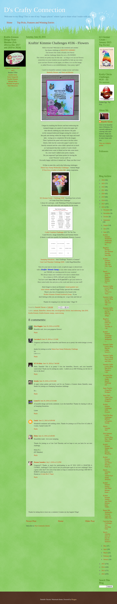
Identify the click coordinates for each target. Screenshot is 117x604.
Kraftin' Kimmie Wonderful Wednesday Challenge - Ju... (107, 239)
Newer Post (31, 521)
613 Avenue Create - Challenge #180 (52, 198)
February (106, 556)
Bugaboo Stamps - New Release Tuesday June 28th (108, 251)
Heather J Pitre (12, 72)
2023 (103, 183)
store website (45, 289)
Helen (36, 436)
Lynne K (37, 401)
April (105, 549)
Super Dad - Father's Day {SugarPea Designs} (108, 398)
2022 (103, 187)
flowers (68, 310)
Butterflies (42, 310)
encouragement (60, 310)
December (106, 210)
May (105, 546)
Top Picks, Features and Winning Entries (35, 22)
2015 (103, 564)
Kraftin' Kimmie (13, 79)
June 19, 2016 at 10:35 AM (47, 381)
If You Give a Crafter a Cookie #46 (54, 170)
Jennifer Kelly (12, 75)
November (106, 213)
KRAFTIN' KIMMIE (68, 50)
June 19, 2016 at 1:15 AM (50, 339)
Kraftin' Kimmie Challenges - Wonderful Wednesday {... (108, 336)
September (106, 220)
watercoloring (59, 313)
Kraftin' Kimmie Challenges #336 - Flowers (107, 408)
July (104, 229)
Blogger (73, 599)
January (106, 559)
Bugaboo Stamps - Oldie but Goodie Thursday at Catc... (107, 323)
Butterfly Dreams (52, 72)
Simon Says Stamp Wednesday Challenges (55, 167)
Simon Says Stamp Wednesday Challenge (65, 349)
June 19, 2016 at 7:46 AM (51, 363)
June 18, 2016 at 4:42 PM (51, 326)
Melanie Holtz (12, 81)
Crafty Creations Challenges (54, 232)
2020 (103, 193)
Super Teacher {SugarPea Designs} (107, 390)
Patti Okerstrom (13, 86)
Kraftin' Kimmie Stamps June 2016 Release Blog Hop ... (108, 449)
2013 (103, 570)
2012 (103, 574)
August (105, 225)
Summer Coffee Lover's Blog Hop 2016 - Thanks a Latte (108, 368)
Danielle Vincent (106, 122)
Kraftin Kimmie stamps (46, 313)
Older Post (90, 521)
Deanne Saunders (40, 462)
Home (9, 22)
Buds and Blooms (68, 72)
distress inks (50, 310)
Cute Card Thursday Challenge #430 (52, 262)
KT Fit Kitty (38, 363)
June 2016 (85, 310)
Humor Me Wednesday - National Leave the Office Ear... (108, 514)
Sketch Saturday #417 (106, 428)
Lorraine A (37, 339)
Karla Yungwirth (13, 77)
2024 (103, 180)
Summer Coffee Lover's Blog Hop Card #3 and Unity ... (108, 358)
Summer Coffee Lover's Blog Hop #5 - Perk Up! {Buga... (108, 311)
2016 (103, 207)
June (105, 232)
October (106, 217)
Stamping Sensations (48, 259)
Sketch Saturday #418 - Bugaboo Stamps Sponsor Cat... (106, 277)
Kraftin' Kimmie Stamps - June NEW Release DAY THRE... (107, 501)
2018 (103, 200)
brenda (36, 381)
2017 (103, 204)
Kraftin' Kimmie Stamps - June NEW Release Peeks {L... (107, 462)
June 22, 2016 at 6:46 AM (47, 436)
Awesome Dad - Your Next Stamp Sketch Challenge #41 (107, 380)
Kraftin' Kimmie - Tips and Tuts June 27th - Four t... (107, 263)
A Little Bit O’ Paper (47, 474)
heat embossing (76, 310)
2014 (103, 567)
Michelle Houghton (13, 83)
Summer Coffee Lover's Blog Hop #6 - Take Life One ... (108, 301)
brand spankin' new (72, 287)
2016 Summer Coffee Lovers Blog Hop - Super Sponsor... (108, 437)
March (105, 553)
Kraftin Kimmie (33, 313)
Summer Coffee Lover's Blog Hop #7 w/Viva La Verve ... (108, 290)
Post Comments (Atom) (42, 526)
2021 (103, 190)
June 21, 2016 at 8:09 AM (47, 420)
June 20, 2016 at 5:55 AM (48, 401)
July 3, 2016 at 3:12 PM (53, 462)
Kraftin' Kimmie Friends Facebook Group (57, 294)
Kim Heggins (38, 326)
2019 (103, 197)
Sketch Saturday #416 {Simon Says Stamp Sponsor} (108, 474)
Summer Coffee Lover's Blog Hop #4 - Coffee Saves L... (108, 348)
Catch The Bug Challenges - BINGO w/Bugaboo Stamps (108, 419)
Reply (36, 332)
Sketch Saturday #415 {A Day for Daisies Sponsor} (107, 537)
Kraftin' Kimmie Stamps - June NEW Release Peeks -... (107, 487)
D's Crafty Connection (34, 10)
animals (35, 310)
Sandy (36, 420)
